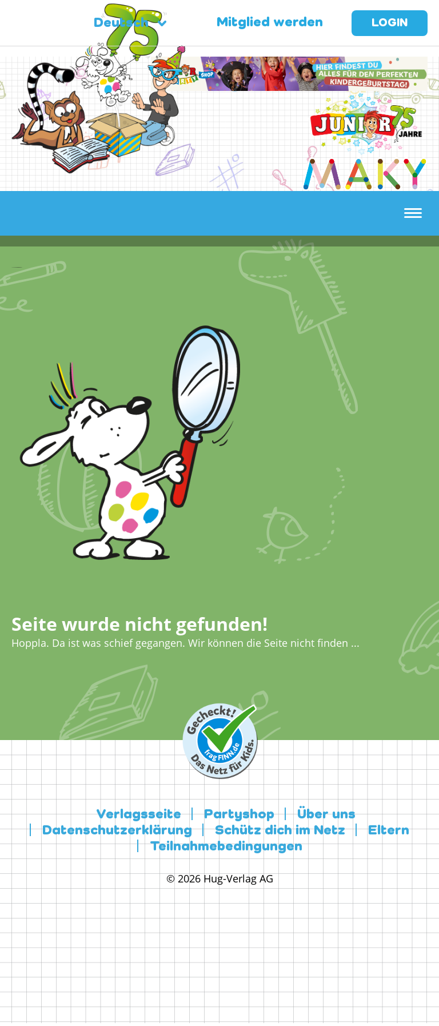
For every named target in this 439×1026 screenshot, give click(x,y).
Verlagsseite (138, 815)
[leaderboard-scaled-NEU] (289, 84)
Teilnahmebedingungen (226, 847)
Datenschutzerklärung (117, 831)
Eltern (388, 831)
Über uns (326, 815)
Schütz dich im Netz (280, 831)
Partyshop (239, 815)
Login (390, 23)
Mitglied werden (270, 23)
